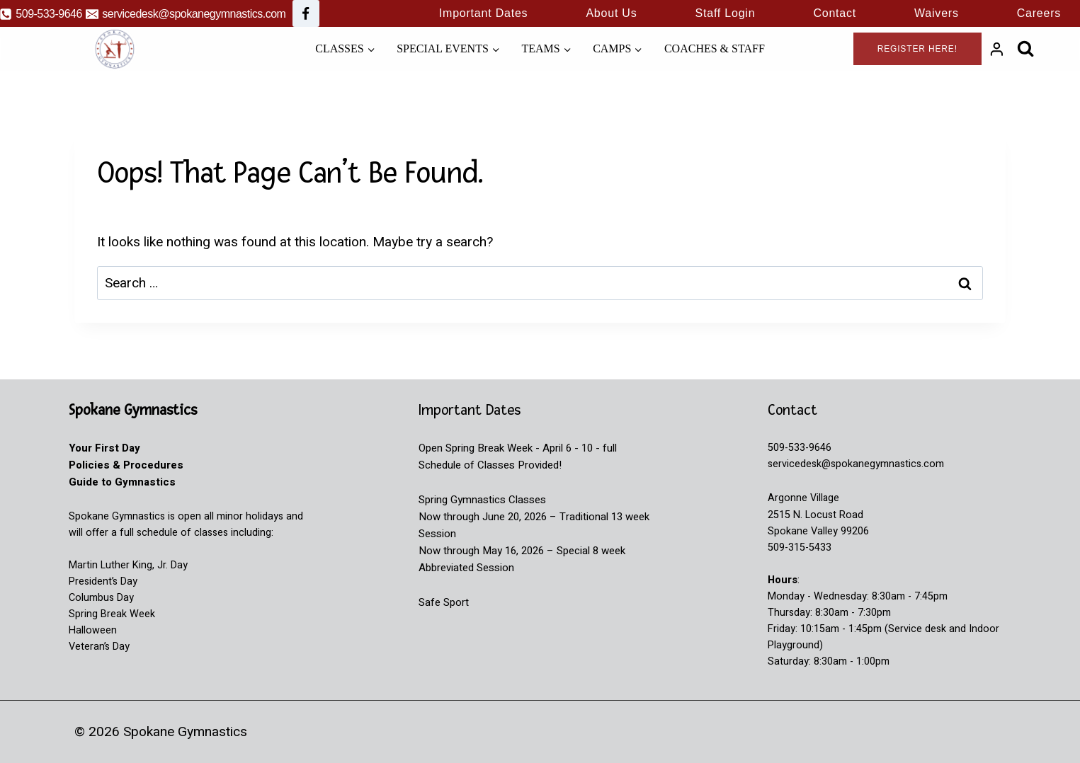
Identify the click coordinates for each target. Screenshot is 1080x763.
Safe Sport (444, 602)
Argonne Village (804, 497)
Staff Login (725, 13)
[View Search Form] (1026, 48)
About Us (611, 13)
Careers (1039, 13)
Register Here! (917, 49)
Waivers (936, 13)
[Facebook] (305, 13)
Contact (834, 13)
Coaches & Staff (714, 48)
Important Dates (483, 13)
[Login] (997, 49)
